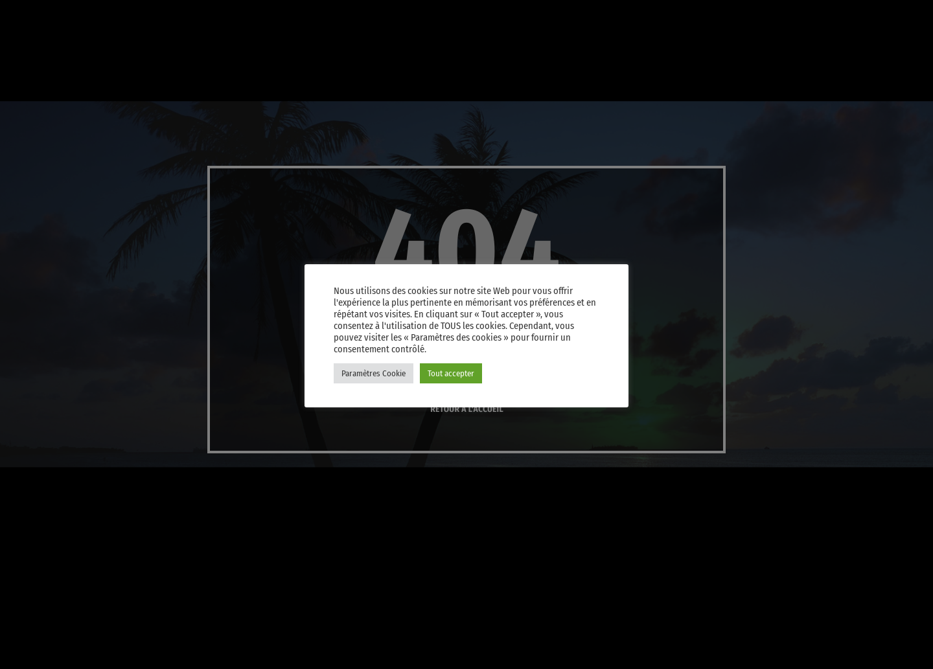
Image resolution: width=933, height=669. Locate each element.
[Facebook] (838, 15)
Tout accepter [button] (451, 373)
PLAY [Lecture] (765, 62)
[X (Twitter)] (745, 15)
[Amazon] (901, 15)
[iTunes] (776, 15)
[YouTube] (714, 15)
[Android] (869, 15)
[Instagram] (807, 15)
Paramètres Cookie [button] (373, 373)
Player (870, 62)
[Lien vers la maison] (39, 62)
